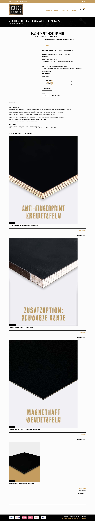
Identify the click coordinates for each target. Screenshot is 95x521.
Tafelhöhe (49, 81)
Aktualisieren (47, 89)
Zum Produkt (81, 493)
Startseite (49, 10)
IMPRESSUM (83, 516)
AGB (69, 516)
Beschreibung (12, 103)
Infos (63, 10)
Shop (68, 10)
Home (10, 23)
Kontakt (74, 10)
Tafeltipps (56, 10)
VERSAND (66, 516)
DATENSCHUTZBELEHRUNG (76, 516)
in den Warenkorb (56, 95)
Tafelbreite (49, 84)
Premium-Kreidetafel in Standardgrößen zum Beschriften (23, 225)
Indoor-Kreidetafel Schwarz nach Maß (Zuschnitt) (22, 483)
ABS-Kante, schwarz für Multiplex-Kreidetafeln (21, 327)
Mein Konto (83, 1)
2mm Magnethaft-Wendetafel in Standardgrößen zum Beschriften (25, 429)
